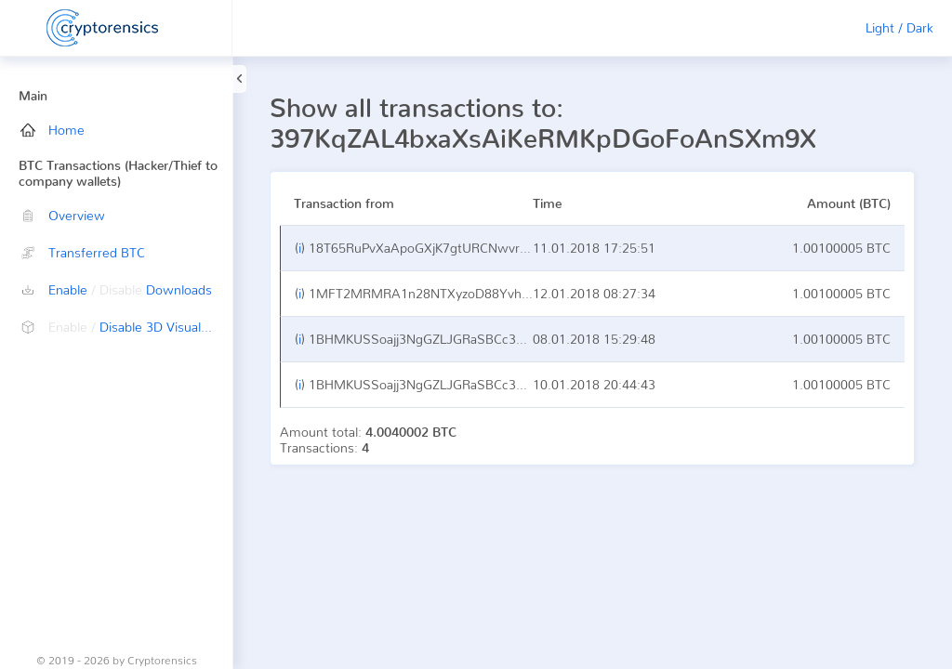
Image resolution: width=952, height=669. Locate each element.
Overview (62, 215)
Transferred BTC (82, 252)
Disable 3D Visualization (126, 326)
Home (52, 130)
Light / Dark (899, 27)
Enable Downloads (116, 289)
